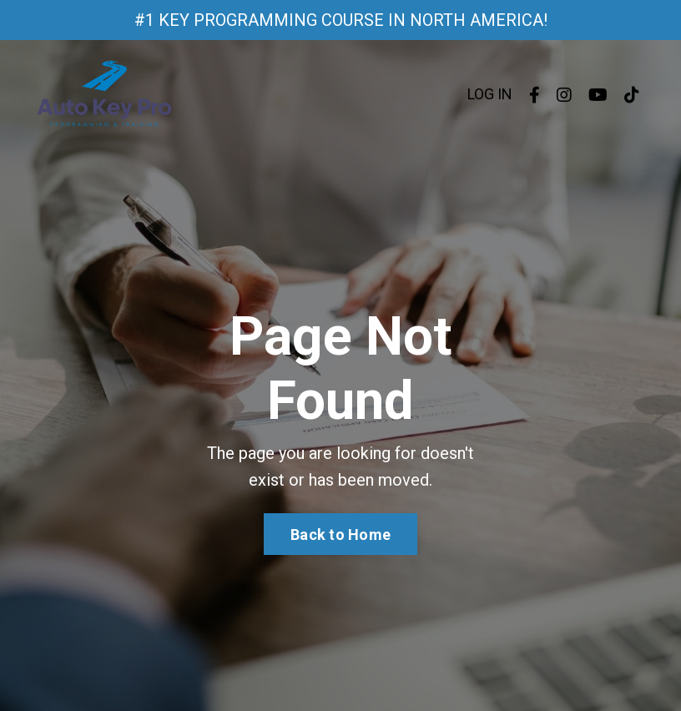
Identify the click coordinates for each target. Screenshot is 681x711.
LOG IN (489, 94)
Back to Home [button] (340, 534)
